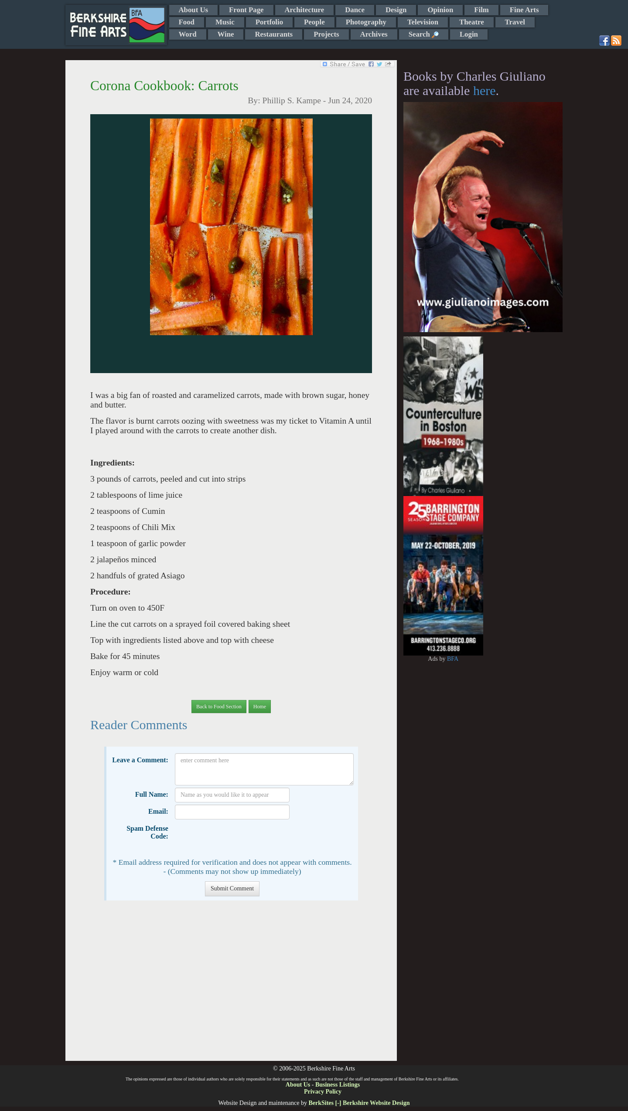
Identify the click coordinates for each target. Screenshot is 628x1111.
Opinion (440, 10)
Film (481, 10)
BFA (452, 659)
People (314, 22)
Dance (355, 10)
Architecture (304, 10)
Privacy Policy (322, 1091)
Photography (366, 22)
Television (422, 22)
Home (259, 706)
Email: (158, 811)
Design (396, 10)
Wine (226, 34)
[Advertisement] (231, 985)
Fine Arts (524, 10)
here (484, 90)
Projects (326, 34)
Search (424, 34)
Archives (374, 34)
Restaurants (274, 34)
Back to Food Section (219, 706)
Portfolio (269, 22)
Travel (515, 22)
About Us (193, 10)
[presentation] (241, 839)
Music (225, 22)
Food (187, 22)
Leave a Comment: (140, 760)
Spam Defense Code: (147, 832)
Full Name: (151, 794)
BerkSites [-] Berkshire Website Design (359, 1103)
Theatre (471, 22)
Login (469, 34)
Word (188, 34)
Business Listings (337, 1084)
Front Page (246, 10)
